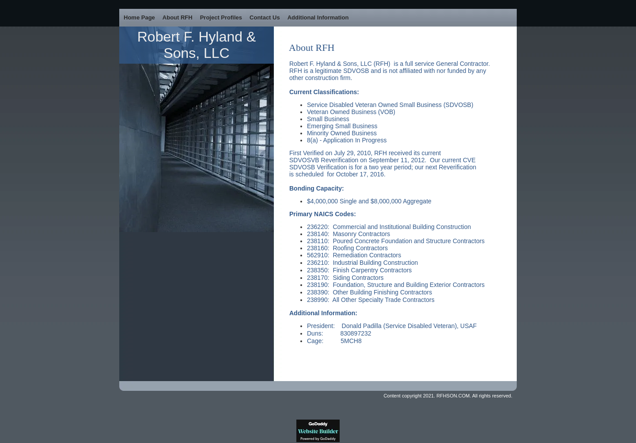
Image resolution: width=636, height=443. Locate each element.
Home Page (139, 17)
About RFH (178, 17)
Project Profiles (221, 17)
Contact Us (265, 17)
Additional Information (318, 17)
